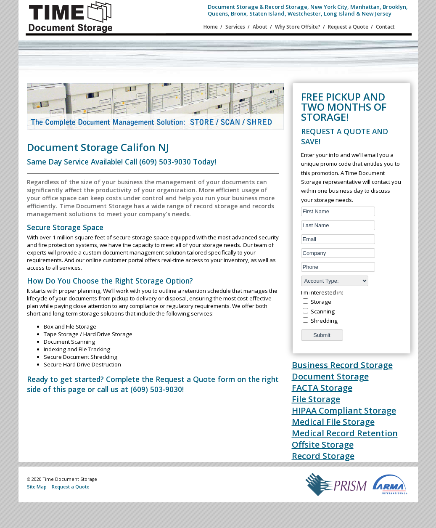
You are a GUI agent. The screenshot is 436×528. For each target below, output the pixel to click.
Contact (385, 26)
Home (210, 26)
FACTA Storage (322, 387)
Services (235, 26)
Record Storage (323, 456)
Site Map (37, 487)
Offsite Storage (323, 444)
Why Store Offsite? (297, 26)
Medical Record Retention (345, 433)
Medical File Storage (333, 421)
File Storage (316, 399)
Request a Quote (348, 26)
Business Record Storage (342, 365)
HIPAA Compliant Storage (344, 410)
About (260, 26)
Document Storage (330, 376)
